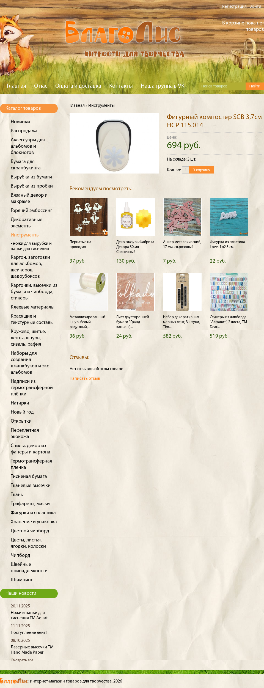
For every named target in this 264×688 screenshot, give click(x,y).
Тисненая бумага (29, 476)
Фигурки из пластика (33, 513)
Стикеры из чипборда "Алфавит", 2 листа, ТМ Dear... (228, 322)
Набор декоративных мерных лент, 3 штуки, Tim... (181, 322)
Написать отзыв (85, 378)
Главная (16, 86)
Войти (255, 6)
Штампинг (22, 580)
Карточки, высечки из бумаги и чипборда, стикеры (34, 292)
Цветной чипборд (30, 531)
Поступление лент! (29, 633)
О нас (40, 86)
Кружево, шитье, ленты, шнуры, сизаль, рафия (28, 338)
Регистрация (234, 6)
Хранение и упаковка (34, 522)
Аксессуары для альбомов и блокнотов (28, 146)
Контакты (121, 86)
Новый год (22, 412)
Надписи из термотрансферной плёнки (32, 388)
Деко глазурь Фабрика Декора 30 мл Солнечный (135, 247)
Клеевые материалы (32, 307)
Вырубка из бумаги (31, 177)
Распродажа (24, 131)
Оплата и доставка (78, 86)
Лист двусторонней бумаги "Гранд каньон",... (132, 322)
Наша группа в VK (162, 86)
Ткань (17, 494)
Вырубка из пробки (32, 186)
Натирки (20, 403)
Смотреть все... (23, 660)
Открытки (21, 421)
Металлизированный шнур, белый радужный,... (87, 322)
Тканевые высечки (31, 485)
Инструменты (25, 235)
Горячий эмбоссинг (31, 210)
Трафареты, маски (30, 504)
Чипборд (20, 555)
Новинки (20, 122)
